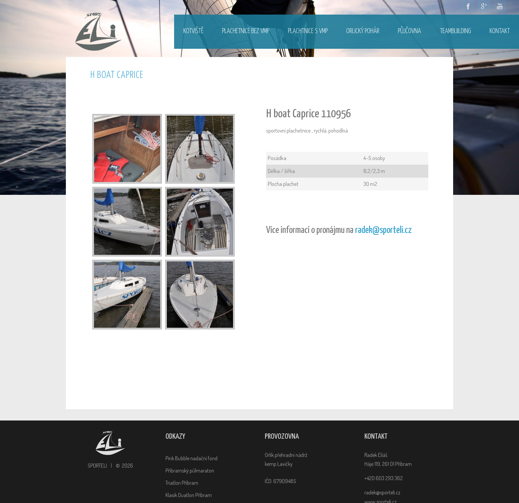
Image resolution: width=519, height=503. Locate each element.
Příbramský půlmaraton (189, 470)
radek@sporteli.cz (383, 230)
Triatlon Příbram (181, 482)
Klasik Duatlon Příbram (188, 495)
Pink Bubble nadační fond (191, 458)
